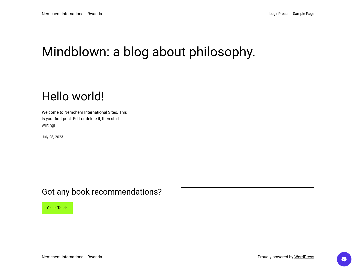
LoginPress (278, 14)
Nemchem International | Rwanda (72, 13)
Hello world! (73, 96)
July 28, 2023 (52, 137)
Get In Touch (57, 208)
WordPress (304, 256)
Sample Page (303, 14)
